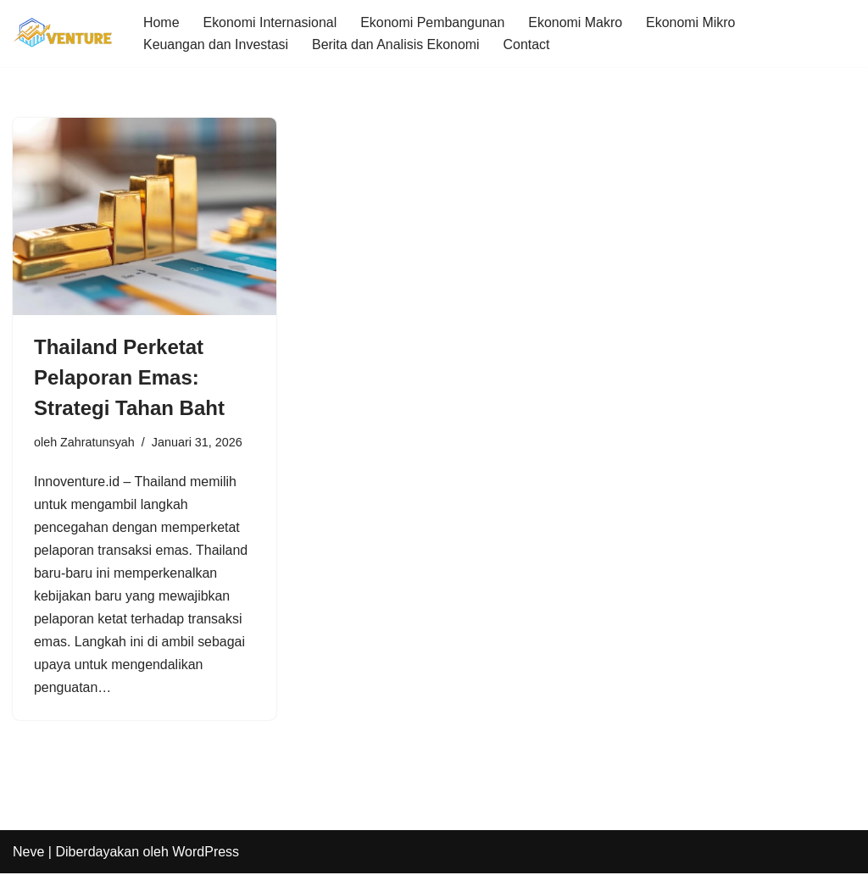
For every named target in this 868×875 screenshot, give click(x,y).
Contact (527, 44)
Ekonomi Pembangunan (433, 22)
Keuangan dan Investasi (216, 44)
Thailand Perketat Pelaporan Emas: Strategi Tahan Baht (129, 377)
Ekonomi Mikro (692, 22)
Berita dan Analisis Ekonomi (397, 44)
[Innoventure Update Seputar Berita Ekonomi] (63, 33)
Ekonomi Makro (577, 22)
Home (161, 22)
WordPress (205, 853)
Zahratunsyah (97, 442)
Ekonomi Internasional (270, 22)
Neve (28, 853)
